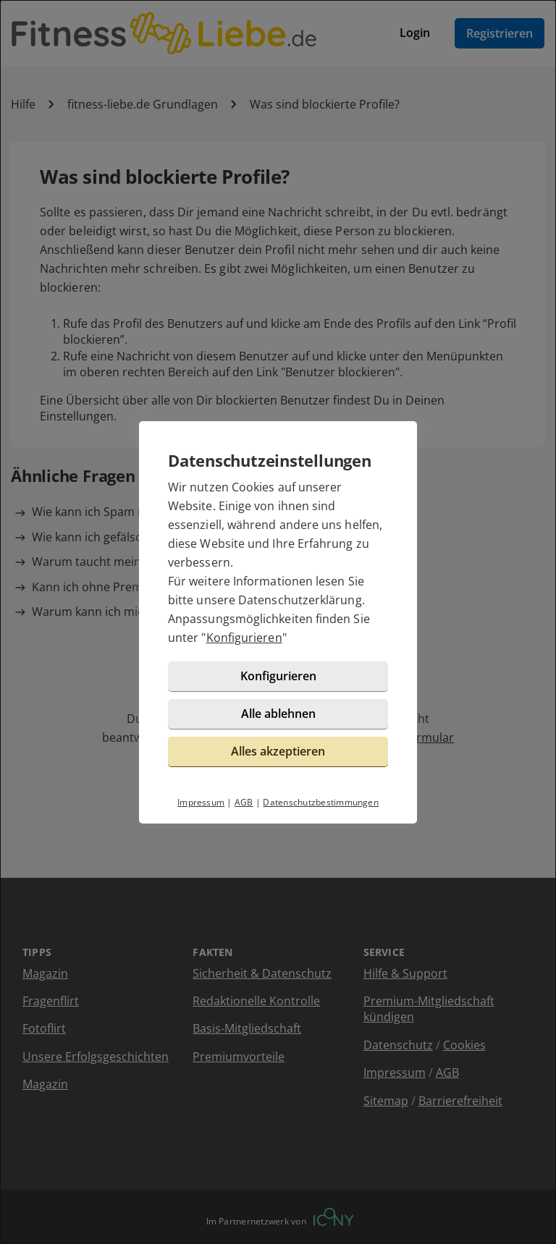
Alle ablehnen (278, 714)
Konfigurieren (244, 638)
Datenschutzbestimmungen (321, 802)
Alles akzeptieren (278, 751)
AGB (244, 802)
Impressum (200, 802)
